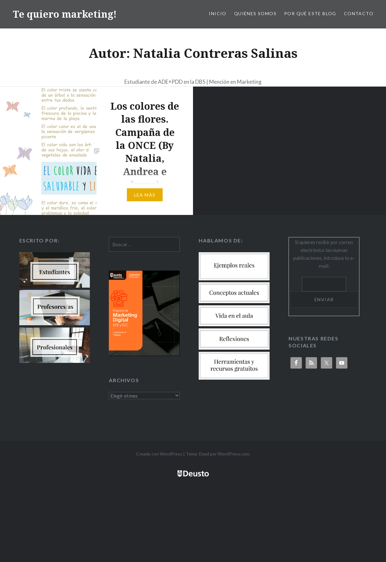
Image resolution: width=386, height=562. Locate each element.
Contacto (358, 13)
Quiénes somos (255, 13)
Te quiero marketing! (65, 14)
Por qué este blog (310, 13)
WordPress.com (233, 453)
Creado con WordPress (159, 453)
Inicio (217, 13)
